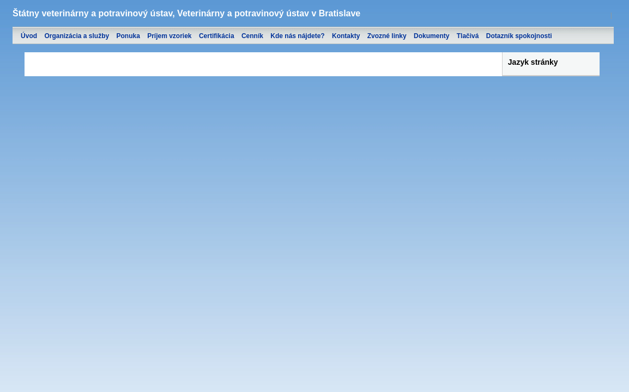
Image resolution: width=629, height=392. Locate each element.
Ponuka (128, 36)
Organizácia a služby (76, 36)
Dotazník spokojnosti (519, 36)
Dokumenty (431, 36)
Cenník (252, 36)
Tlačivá (468, 36)
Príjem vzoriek (169, 36)
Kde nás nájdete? (297, 36)
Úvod (29, 36)
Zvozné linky (387, 36)
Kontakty (346, 36)
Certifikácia (216, 36)
